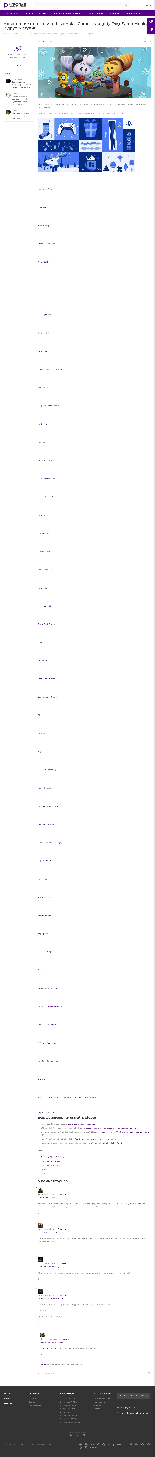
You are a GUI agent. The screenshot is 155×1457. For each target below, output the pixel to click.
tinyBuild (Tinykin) (46, 1112)
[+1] (38, 1216)
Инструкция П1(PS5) (68, 1412)
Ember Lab (43, 424)
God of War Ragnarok (50, 1165)
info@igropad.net (129, 1407)
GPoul (41, 1267)
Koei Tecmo (43, 879)
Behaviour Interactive (47, 988)
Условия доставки (101, 1405)
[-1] (38, 1210)
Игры (43, 1169)
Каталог (8, 1394)
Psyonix (41, 1079)
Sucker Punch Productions (50, 369)
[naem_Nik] (42, 1335)
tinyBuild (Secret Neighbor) (50, 1006)
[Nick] (40, 1225)
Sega (40, 751)
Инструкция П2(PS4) (68, 1405)
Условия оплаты (100, 1402)
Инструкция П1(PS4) (68, 1402)
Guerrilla (42, 207)
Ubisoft (41, 642)
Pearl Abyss (43, 660)
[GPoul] (40, 1259)
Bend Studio (43, 351)
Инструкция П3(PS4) (68, 1409)
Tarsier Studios (44, 915)
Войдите (42, 1365)
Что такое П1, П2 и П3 (68, 1398)
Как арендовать (102, 1394)
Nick (40, 1232)
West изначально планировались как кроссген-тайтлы (111, 1128)
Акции (7, 1398)
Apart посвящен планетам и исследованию (95, 1139)
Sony (43, 1173)
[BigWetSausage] (40, 1291)
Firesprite (42, 442)
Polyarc (41, 515)
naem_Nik (45, 1342)
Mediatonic (43, 387)
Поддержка (98, 1409)
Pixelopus (42, 588)
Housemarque (44, 225)
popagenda (43, 933)
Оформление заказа (102, 1398)
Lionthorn (42, 1197)
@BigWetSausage (48, 1348)
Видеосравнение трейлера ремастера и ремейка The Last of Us (21, 84)
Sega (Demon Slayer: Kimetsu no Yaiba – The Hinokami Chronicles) (68, 1097)
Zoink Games (44, 897)
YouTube (83, 1435)
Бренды (8, 1403)
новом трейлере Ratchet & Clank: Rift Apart (102, 1143)
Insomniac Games (46, 189)
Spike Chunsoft (45, 788)
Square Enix (43, 533)
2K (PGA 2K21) (44, 952)
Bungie (41, 733)
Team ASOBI (44, 333)
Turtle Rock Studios (46, 624)
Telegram (77, 1435)
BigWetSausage (45, 1298)
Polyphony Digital (46, 460)
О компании (34, 1398)
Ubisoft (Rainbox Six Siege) (50, 842)
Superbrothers (44, 861)
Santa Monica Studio (47, 244)
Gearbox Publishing (47, 770)
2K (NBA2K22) (44, 606)
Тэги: (40, 1150)
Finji (40, 715)
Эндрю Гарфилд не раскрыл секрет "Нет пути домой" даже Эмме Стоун (20, 100)
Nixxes (41, 970)
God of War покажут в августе (81, 1124)
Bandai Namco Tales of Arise (51, 497)
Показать (62, 1194)
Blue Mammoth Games (48, 806)
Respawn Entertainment (49, 406)
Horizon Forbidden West (52, 1161)
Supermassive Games (48, 697)
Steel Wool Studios (46, 679)
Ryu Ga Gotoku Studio (48, 1024)
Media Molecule (45, 569)
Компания (34, 1394)
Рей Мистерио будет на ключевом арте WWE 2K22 (20, 115)
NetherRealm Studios (47, 478)
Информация (67, 1394)
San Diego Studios (46, 824)
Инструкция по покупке (70, 1422)
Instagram (71, 1435)
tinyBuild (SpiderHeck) (48, 1061)
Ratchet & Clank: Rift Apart (53, 1157)
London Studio (44, 551)
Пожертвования (35, 1405)
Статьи (7, 73)
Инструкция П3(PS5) (68, 1419)
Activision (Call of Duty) (48, 1043)
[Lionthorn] (40, 1190)
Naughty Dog (44, 262)
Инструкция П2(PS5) (68, 1415)
